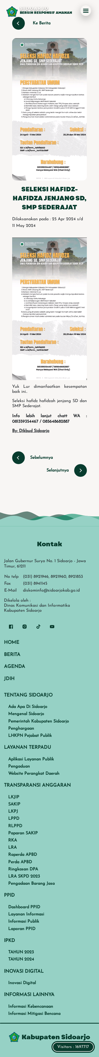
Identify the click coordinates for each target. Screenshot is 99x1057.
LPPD (13, 819)
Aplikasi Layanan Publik (31, 759)
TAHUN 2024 (21, 959)
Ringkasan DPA (23, 869)
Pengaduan (19, 766)
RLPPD (15, 826)
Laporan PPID (21, 929)
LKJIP (13, 797)
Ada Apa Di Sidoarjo (27, 707)
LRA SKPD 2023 (24, 876)
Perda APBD (20, 862)
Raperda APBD (22, 855)
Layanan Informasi (26, 914)
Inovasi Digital (22, 983)
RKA (12, 840)
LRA (12, 847)
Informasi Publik (23, 921)
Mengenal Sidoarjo (26, 714)
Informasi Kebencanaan (30, 1007)
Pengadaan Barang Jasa (31, 884)
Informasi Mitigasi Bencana (34, 1014)
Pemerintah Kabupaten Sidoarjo (38, 721)
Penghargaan (21, 728)
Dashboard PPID (24, 907)
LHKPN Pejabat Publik (30, 736)
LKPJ (13, 811)
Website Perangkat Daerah (33, 774)
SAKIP (14, 804)
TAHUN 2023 (21, 952)
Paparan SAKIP (23, 833)
